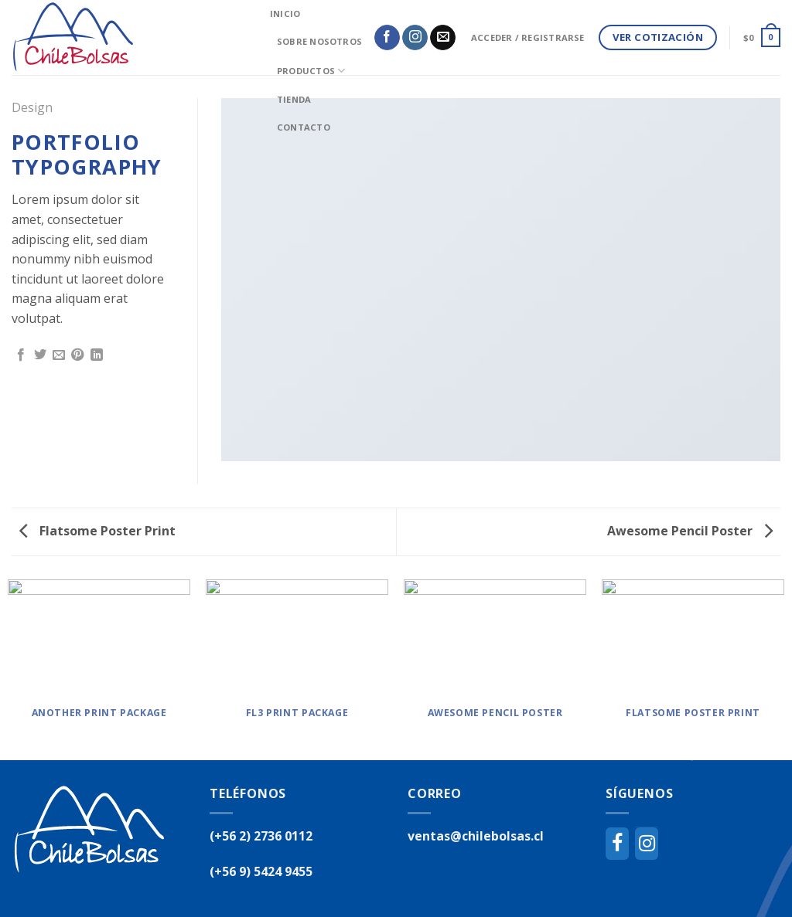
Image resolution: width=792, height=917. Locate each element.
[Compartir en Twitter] (40, 355)
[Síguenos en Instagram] (415, 38)
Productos (311, 70)
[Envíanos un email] (443, 38)
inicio (285, 13)
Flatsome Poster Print (97, 530)
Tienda (294, 99)
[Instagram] (646, 843)
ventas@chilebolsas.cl (476, 835)
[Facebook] (617, 843)
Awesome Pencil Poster (690, 530)
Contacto (303, 127)
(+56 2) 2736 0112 (261, 835)
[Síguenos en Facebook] (387, 38)
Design (32, 107)
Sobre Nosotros (319, 41)
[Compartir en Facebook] (21, 355)
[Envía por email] (59, 355)
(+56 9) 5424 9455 (261, 871)
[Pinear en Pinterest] (77, 355)
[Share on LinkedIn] (96, 355)
